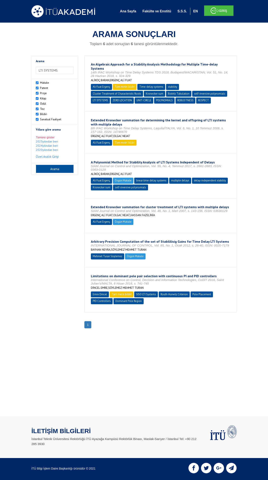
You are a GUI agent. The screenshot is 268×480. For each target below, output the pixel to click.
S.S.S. (182, 11)
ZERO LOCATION (122, 100)
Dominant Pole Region (128, 301)
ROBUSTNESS (185, 100)
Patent (44, 88)
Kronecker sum (154, 93)
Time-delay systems (151, 87)
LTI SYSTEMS (100, 100)
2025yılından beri (47, 141)
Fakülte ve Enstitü (156, 11)
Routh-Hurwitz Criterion (174, 294)
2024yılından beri (47, 146)
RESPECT (203, 100)
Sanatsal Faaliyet (50, 119)
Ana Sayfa (128, 11)
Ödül (43, 103)
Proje (43, 93)
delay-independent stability (210, 180)
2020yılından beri (47, 150)
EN (195, 11)
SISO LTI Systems (146, 294)
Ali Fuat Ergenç (101, 87)
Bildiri (43, 114)
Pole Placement (201, 294)
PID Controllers (102, 301)
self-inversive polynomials (209, 93)
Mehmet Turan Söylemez (107, 256)
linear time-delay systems (151, 180)
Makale (44, 83)
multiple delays (180, 180)
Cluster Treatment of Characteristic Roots (117, 93)
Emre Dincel (100, 294)
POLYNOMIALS (164, 100)
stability (172, 87)
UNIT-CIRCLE (144, 100)
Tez (42, 109)
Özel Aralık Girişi (47, 156)
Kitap (43, 98)
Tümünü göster (45, 137)
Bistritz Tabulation (178, 93)
